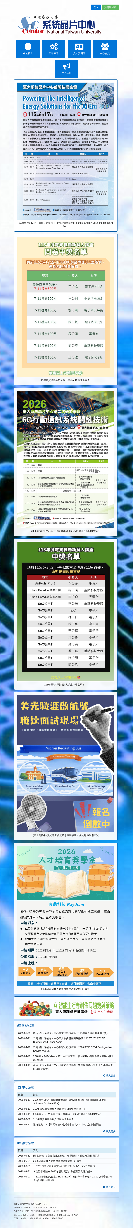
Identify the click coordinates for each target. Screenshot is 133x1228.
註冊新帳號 (110, 7)
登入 (95, 7)
